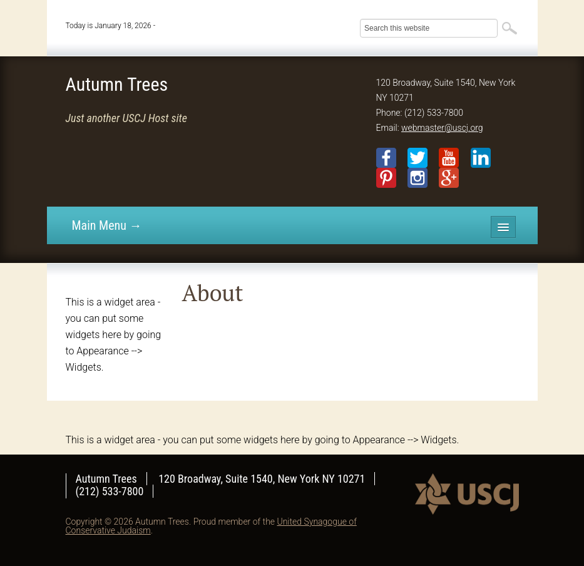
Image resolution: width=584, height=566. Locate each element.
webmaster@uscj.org (442, 128)
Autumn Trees (117, 84)
